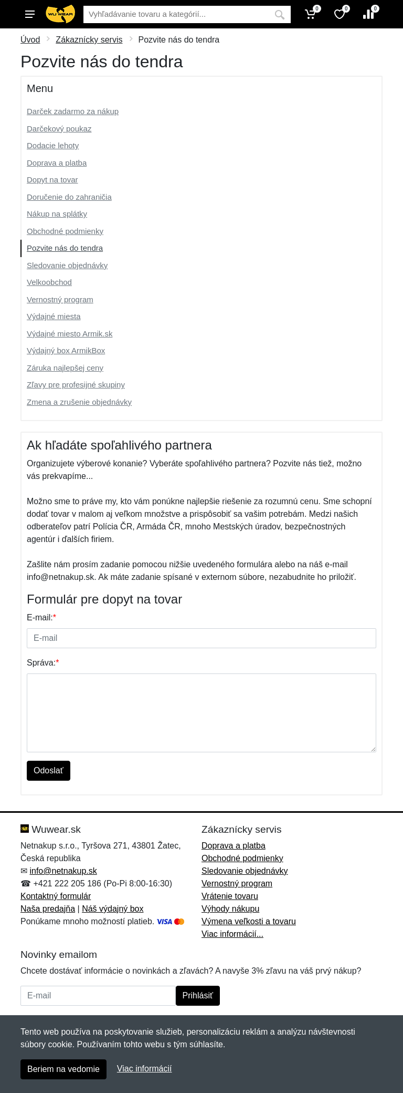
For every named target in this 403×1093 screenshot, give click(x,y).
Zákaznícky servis (89, 39)
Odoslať (48, 770)
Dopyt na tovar (52, 179)
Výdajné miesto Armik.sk (69, 333)
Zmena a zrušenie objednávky (79, 401)
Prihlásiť (198, 995)
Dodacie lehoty (53, 145)
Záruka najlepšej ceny (65, 367)
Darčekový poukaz (59, 128)
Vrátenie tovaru (230, 896)
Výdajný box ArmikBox (66, 350)
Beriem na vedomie (63, 1069)
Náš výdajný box (112, 908)
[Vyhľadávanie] (176, 14)
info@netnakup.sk (63, 870)
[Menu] (29, 14)
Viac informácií (144, 1068)
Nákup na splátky (57, 213)
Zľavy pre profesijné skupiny (76, 384)
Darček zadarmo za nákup (73, 111)
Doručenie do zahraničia (69, 196)
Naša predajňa (47, 908)
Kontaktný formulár (55, 896)
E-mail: (41, 617)
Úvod (30, 39)
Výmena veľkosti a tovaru (249, 921)
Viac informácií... (232, 933)
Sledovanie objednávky (67, 265)
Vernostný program (60, 299)
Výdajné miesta (54, 316)
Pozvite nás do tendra (65, 247)
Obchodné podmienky (65, 231)
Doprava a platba (57, 162)
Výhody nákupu (230, 908)
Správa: (43, 662)
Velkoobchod (49, 282)
